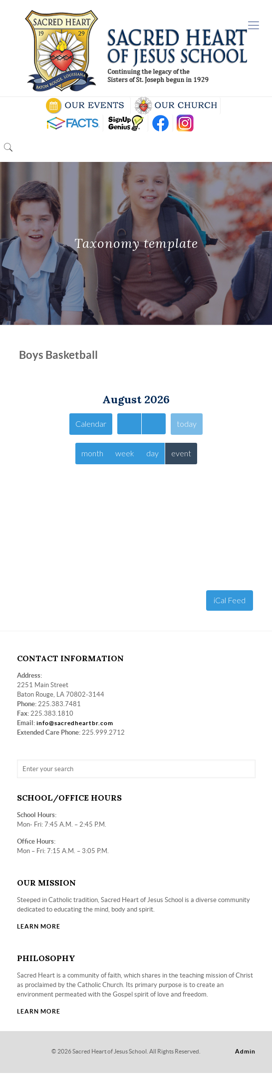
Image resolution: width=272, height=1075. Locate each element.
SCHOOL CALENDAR (85, 105)
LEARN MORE (38, 928)
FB (160, 123)
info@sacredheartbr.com (74, 725)
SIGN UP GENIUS (125, 123)
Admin (245, 1053)
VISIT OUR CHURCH (175, 105)
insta (185, 123)
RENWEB (71, 123)
